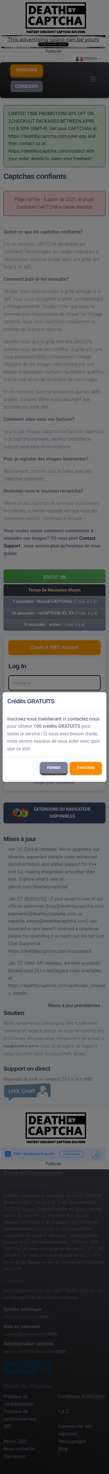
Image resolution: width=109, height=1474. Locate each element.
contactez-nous (84, 719)
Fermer (53, 768)
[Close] (99, 701)
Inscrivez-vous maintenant (34, 719)
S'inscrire (86, 768)
